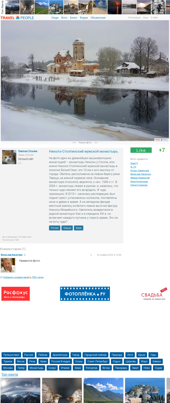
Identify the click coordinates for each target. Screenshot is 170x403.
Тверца (67, 228)
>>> (96, 142)
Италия (65, 367)
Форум (84, 17)
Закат (135, 367)
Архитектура (60, 354)
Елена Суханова (138, 185)
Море (144, 361)
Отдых (117, 361)
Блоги (73, 17)
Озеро (52, 367)
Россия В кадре (60, 361)
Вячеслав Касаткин (140, 174)
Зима (78, 367)
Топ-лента (9, 374)
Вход (145, 17)
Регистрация (134, 17)
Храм (78, 228)
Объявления (98, 17)
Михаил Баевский (140, 178)
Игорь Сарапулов (139, 170)
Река (32, 361)
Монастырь (36, 367)
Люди (54, 17)
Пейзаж (43, 354)
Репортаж (91, 367)
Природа (117, 354)
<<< (74, 142)
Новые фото (85, 142)
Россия (55, 228)
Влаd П (134, 163)
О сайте (154, 17)
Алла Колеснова (139, 181)
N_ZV (133, 167)
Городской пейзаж (95, 354)
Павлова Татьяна (27, 151)
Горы (153, 354)
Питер (21, 367)
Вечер (106, 367)
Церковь (131, 361)
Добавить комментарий (16, 277)
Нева (147, 367)
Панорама (121, 367)
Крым (141, 354)
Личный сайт (25, 158)
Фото (64, 17)
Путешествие (11, 354)
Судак (158, 367)
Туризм (7, 361)
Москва (7, 367)
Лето (130, 354)
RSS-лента (37, 277)
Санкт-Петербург (98, 361)
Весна (21, 361)
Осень (79, 361)
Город (75, 354)
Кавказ (157, 361)
